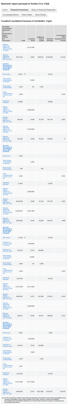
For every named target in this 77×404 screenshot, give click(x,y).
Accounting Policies (11, 15)
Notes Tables (27, 15)
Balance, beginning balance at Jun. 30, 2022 (7, 139)
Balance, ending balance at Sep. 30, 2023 (7, 296)
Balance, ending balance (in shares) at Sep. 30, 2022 (8, 110)
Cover (5, 10)
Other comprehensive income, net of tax (8, 94)
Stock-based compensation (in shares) (7, 80)
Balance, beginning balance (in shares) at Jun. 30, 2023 (7, 306)
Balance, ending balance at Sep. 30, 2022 (7, 119)
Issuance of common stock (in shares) (7, 243)
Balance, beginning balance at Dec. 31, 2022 (7, 221)
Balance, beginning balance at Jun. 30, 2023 (7, 316)
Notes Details (40, 15)
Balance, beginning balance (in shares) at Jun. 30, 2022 (7, 129)
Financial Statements (19, 10)
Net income (6, 74)
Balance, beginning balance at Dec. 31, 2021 (7, 57)
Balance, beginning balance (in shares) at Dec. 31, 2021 (8, 47)
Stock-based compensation (7, 86)
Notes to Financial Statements (43, 10)
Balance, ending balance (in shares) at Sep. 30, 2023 (8, 286)
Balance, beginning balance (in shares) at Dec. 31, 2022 (8, 211)
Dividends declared (6, 101)
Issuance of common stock (7, 250)
